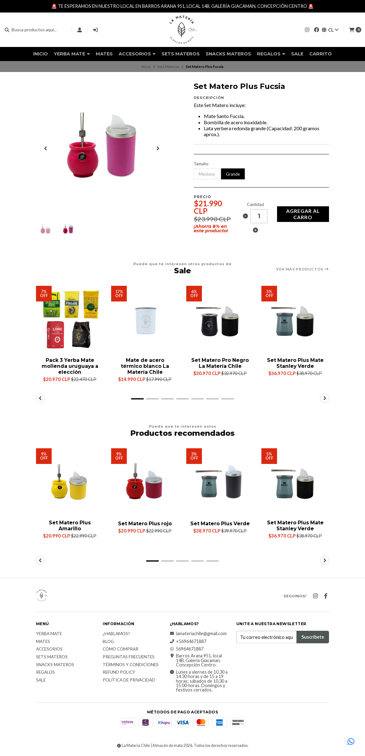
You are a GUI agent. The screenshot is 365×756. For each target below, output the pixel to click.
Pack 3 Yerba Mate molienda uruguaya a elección (70, 367)
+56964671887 (188, 642)
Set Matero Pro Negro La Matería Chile (220, 364)
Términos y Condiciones (131, 665)
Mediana (207, 174)
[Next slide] (157, 148)
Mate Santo (217, 116)
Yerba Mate (72, 54)
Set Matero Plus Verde (220, 526)
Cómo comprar (120, 650)
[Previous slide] (45, 148)
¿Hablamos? (116, 634)
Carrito (320, 54)
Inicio (40, 54)
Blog (108, 642)
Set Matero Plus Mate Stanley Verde (295, 364)
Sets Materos (181, 54)
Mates (104, 54)
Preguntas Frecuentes (129, 658)
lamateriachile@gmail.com (198, 634)
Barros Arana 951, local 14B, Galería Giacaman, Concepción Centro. (196, 661)
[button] (137, 399)
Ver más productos (302, 269)
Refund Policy (119, 673)
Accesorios (137, 54)
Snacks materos (228, 54)
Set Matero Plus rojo (145, 524)
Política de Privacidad (129, 681)
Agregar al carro (303, 214)
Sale (297, 54)
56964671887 (186, 649)
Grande (233, 174)
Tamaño (201, 164)
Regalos (271, 54)
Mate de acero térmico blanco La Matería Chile (145, 367)
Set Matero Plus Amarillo (70, 526)
